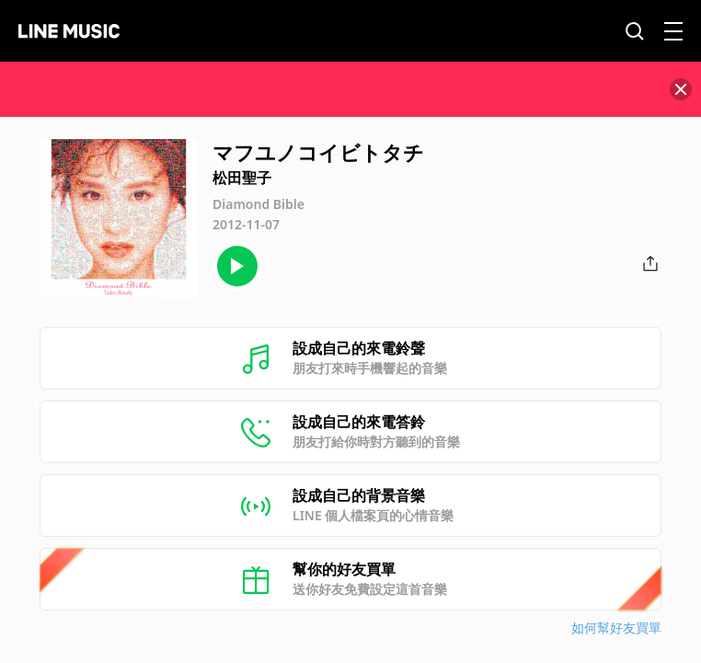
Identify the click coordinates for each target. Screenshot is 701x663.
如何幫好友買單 (616, 627)
